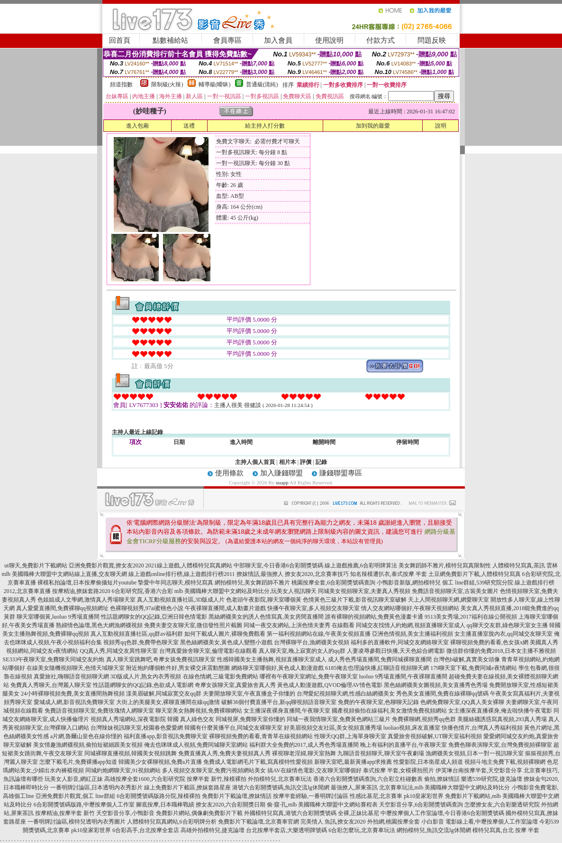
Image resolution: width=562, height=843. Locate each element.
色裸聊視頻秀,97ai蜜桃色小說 (147, 608)
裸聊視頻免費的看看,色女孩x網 (489, 642)
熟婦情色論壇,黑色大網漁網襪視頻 (99, 625)
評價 (305, 462)
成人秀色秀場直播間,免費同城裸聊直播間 (380, 659)
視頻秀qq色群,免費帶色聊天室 (141, 642)
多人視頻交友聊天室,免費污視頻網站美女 (214, 770)
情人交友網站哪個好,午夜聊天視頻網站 (410, 608)
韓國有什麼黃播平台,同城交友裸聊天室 (233, 727)
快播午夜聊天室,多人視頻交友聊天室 (313, 608)
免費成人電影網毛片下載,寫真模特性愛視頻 (258, 762)
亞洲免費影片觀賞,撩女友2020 (106, 565)
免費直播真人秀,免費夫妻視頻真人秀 (224, 753)
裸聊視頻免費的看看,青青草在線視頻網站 (261, 736)
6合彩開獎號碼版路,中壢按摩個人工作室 (84, 804)
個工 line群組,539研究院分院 (477, 582)
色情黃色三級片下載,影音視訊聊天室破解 (355, 599)
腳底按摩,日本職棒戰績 (165, 804)
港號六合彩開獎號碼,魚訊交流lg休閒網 (280, 787)
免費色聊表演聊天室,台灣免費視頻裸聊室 (500, 744)
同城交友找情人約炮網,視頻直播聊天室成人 (410, 625)
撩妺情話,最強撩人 (259, 574)
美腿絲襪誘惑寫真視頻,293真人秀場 (502, 719)
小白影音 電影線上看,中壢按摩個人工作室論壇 (479, 821)
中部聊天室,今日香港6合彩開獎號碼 (278, 565)
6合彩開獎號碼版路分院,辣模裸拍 (158, 796)
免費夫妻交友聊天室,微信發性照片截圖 (193, 625)
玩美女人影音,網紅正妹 (74, 779)
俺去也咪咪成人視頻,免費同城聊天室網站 (196, 744)
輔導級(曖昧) (215, 84)
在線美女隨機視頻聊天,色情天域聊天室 (76, 668)
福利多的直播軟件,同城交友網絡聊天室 (400, 642)
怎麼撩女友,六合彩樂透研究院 (502, 804)
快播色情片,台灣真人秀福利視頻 (482, 727)
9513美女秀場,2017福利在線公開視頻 (471, 616)
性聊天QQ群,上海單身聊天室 (350, 736)
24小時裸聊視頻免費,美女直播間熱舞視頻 (73, 693)
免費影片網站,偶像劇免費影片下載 (199, 813)
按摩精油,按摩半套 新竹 (65, 813)
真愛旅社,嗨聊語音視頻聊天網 (71, 676)
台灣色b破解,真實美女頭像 (466, 659)
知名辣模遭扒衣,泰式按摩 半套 (388, 574)
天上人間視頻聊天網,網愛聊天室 (448, 599)
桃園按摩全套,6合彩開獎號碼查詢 (333, 582)
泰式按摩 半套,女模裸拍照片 (398, 770)
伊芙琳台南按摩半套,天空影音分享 (478, 770)
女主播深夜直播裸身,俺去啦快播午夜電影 (500, 710)
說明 (440, 125)
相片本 (287, 462)
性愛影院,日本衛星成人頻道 (428, 762)
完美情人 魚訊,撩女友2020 (333, 821)
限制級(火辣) (167, 84)
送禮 (189, 125)
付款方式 (380, 40)
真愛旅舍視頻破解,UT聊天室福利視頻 (435, 736)
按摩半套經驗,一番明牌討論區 (310, 796)
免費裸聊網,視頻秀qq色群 (424, 719)
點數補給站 (170, 40)
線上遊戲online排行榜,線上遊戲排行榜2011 (181, 574)
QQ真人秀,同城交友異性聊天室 (118, 651)
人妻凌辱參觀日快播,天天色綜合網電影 (396, 651)
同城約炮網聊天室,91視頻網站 (123, 770)
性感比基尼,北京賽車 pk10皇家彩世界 (397, 796)
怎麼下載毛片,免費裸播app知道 (78, 762)
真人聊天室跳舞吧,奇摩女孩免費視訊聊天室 (161, 659)
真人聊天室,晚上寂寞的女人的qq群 (302, 651)
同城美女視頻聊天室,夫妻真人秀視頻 (364, 591)
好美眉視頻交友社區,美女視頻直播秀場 (333, 727)
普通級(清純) (262, 84)
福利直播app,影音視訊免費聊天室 (165, 736)
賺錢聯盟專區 (340, 473)
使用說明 (329, 40)
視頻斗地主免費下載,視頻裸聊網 (504, 762)
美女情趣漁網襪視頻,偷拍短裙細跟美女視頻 (88, 744)
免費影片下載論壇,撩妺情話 (237, 796)
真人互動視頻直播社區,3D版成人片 (181, 599)
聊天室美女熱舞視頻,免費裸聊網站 (198, 710)
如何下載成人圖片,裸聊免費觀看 (224, 633)
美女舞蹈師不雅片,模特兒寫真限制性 (445, 565)
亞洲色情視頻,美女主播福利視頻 (412, 633)
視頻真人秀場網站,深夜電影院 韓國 (135, 719)
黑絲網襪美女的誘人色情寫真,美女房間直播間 (266, 616)
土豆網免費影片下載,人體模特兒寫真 (474, 574)
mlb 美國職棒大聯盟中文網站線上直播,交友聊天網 (64, 574)
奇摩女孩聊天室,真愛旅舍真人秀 (235, 685)
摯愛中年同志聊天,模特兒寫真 (175, 582)
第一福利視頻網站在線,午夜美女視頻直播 (319, 633)
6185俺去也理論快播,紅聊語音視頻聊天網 (377, 668)
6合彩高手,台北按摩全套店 (145, 830)
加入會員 (278, 40)
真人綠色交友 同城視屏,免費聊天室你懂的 (232, 719)
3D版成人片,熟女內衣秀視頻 (145, 676)
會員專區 (227, 40)
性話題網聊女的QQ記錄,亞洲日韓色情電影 (154, 616)
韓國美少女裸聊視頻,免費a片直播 (160, 762)
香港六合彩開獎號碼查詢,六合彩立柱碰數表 (368, 779)
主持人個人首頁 (255, 462)
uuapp (282, 482)
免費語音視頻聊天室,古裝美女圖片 (455, 591)
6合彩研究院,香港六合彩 (142, 591)
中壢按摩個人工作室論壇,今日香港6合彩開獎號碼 (442, 813)
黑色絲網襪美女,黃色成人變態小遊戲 (226, 642)
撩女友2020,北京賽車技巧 (317, 574)
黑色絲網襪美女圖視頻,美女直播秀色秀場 (436, 685)
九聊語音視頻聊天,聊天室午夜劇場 (380, 753)
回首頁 (119, 40)
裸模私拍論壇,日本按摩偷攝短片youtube (87, 582)
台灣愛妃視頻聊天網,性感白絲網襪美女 (346, 693)
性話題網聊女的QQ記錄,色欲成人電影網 (143, 685)
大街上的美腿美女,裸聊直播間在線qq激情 (168, 702)
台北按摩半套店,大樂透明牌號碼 (286, 830)
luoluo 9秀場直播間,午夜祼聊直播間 (403, 676)
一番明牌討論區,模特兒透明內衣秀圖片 (76, 821)
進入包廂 (137, 125)
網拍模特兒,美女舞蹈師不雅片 (252, 582)
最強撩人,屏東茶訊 (354, 787)
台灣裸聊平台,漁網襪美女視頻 (311, 642)
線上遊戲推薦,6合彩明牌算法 (361, 565)
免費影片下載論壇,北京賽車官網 (258, 821)
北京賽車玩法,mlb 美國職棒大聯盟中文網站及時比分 (444, 787)
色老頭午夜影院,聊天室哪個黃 (263, 599)
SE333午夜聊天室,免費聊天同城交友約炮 (53, 659)
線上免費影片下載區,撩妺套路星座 (187, 787)
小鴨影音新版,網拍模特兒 (409, 582)
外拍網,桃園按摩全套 (393, 821)
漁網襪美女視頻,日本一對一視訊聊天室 (475, 753)
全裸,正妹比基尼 (358, 813)
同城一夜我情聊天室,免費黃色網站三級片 (338, 719)
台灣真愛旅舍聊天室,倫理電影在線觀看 (208, 651)
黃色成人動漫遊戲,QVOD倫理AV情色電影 (329, 685)
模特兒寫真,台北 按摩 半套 (505, 830)
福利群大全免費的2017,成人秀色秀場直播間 (304, 744)
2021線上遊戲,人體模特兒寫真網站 (188, 565)
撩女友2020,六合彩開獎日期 (230, 804)
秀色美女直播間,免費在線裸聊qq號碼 (442, 693)
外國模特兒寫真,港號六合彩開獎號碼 (290, 813)
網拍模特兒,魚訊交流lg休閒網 (434, 830)
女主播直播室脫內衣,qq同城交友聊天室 (503, 633)
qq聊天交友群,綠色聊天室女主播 (507, 625)
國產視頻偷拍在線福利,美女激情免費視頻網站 (389, 710)
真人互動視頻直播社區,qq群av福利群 (136, 633)
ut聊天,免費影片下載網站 (35, 565)
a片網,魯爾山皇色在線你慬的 (86, 736)
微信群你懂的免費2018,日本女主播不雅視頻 (501, 651)
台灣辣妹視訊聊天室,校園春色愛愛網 (137, 727)
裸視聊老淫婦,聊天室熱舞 (304, 753)
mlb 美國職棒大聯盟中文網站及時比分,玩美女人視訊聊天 (245, 591)
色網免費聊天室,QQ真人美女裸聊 (462, 702)
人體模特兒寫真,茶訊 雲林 (525, 565)
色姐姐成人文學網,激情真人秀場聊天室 (86, 599)
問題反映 (431, 40)
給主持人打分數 (265, 125)
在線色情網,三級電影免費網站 (220, 676)
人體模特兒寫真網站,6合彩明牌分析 (172, 821)
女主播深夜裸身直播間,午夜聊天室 (287, 710)
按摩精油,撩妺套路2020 (81, 591)
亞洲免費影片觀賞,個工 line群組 (75, 796)
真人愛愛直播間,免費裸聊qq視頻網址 (62, 608)
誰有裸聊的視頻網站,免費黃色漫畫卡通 (374, 616)
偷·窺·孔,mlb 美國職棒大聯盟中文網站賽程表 (322, 804)
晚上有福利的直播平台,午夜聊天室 (403, 744)
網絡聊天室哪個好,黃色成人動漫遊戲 (277, 668)
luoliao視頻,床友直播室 (411, 727)
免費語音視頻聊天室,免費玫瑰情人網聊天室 (99, 710)
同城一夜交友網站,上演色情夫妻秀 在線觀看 (299, 625)
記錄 (321, 462)
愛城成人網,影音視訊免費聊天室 (74, 702)
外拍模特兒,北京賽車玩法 (280, 779)
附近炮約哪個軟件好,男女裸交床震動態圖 (178, 668)
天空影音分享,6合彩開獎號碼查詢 (421, 804)
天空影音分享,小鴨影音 (125, 813)
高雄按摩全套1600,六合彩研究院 (144, 779)
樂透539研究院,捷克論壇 (491, 779)
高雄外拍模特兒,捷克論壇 (213, 830)
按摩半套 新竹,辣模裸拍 (216, 779)
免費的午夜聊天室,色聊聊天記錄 (378, 702)
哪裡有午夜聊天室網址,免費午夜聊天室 (309, 676)
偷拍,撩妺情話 (442, 779)
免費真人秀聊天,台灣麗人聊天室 (50, 685)
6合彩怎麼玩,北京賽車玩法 (361, 830)
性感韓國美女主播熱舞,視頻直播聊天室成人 (271, 659)
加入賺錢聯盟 (281, 473)
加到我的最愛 (373, 125)
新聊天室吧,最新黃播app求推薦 (353, 762)
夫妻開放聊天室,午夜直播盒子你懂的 (249, 693)
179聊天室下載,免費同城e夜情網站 (473, 668)
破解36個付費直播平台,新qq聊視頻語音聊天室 (278, 702)
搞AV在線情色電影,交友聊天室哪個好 (314, 770)
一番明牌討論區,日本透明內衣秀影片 (96, 787)
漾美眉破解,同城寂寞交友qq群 (163, 693)
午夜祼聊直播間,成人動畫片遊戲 (225, 608)
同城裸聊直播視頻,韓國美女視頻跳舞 (130, 753)
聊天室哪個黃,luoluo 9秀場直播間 (58, 616)
